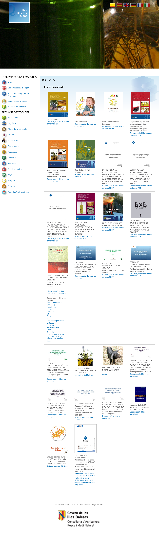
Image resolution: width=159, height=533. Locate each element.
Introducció (51, 305)
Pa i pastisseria (53, 327)
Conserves (51, 312)
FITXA (104, 375)
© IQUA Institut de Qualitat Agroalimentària (88, 505)
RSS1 (68, 505)
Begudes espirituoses (55, 321)
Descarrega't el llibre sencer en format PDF (58, 122)
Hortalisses (51, 307)
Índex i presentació (54, 303)
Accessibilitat (59, 505)
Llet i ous (50, 323)
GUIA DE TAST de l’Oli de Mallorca (84, 175)
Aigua (49, 316)
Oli (48, 314)
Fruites (49, 309)
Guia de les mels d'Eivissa (57, 466)
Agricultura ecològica (55, 337)
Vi (47, 318)
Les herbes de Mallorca (84, 375)
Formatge (51, 325)
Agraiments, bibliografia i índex (56, 340)
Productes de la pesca (55, 334)
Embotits (50, 332)
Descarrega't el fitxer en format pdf (56, 380)
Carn (49, 330)
